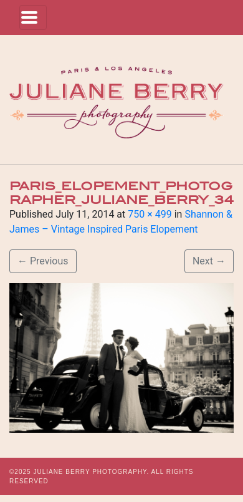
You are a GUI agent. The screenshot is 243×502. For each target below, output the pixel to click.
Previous (43, 261)
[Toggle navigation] (33, 17)
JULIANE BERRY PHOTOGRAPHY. (91, 471)
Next (209, 261)
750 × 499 (149, 214)
